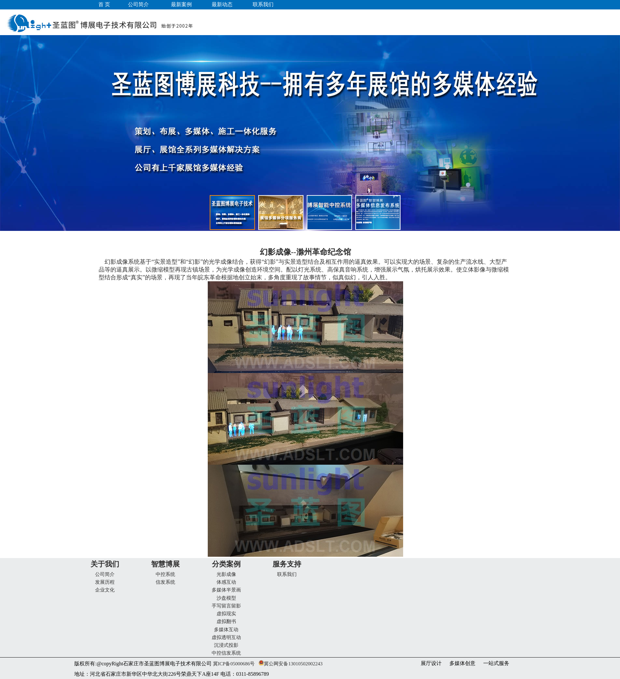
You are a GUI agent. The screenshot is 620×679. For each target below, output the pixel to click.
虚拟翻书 (226, 621)
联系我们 (287, 574)
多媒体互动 (226, 629)
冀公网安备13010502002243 (293, 663)
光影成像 (226, 574)
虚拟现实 (226, 613)
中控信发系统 (226, 653)
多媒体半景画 (226, 589)
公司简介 (105, 574)
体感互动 (226, 582)
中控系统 (165, 574)
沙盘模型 (226, 598)
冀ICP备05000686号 (233, 663)
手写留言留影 (226, 605)
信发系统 (165, 582)
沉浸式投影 (226, 645)
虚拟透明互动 (226, 637)
